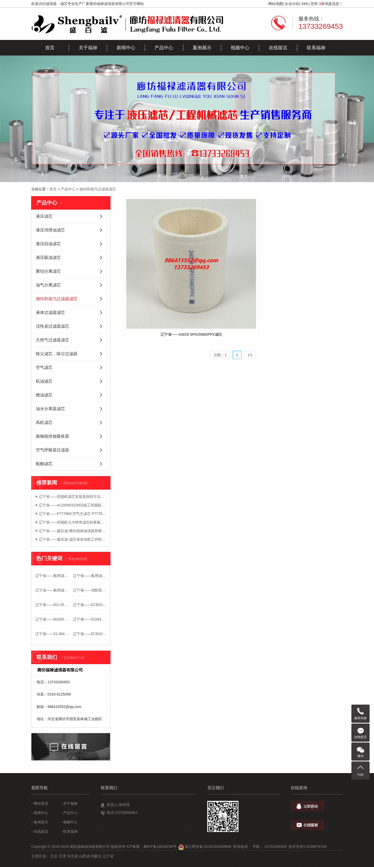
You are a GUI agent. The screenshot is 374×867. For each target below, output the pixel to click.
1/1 (250, 288)
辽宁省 (108, 856)
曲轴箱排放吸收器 (52, 436)
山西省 (84, 856)
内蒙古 (96, 856)
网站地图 (275, 4)
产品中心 (164, 47)
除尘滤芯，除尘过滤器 (56, 354)
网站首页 (41, 803)
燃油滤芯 (44, 395)
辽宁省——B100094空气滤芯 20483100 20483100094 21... (52, 619)
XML (305, 4)
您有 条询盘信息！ (327, 4)
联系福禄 (316, 47)
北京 (54, 856)
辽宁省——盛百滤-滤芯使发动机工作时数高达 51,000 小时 (72, 539)
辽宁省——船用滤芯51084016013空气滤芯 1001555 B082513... (52, 576)
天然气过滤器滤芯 (52, 340)
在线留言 (278, 47)
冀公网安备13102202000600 (208, 846)
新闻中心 (126, 47)
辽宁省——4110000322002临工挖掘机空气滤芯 (72, 505)
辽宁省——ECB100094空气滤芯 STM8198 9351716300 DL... (90, 605)
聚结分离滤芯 (48, 271)
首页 (50, 47)
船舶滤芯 (44, 464)
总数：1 (220, 288)
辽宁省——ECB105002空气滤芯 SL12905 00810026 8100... (90, 634)
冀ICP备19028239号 (160, 846)
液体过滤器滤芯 (50, 312)
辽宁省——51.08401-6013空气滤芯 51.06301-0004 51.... (52, 634)
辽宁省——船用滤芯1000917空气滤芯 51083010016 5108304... (90, 576)
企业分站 (292, 4)
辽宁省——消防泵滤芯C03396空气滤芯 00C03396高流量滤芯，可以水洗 (90, 590)
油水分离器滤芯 (50, 409)
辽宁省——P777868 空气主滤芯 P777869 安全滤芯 (72, 514)
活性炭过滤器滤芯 (52, 326)
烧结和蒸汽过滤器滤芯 (97, 189)
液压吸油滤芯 (48, 257)
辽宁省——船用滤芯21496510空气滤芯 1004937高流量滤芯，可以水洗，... (52, 590)
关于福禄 (88, 47)
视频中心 (240, 47)
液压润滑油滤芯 (50, 230)
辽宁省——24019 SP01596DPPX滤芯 (158, 267)
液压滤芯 (44, 216)
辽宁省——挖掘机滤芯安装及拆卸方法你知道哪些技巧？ (72, 496)
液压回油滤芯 (48, 244)
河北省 (72, 856)
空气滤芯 (44, 367)
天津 (62, 856)
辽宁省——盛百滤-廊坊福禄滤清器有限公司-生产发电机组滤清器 (72, 531)
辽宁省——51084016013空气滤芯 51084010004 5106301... (90, 619)
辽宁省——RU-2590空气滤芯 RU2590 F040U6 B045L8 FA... (52, 605)
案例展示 (202, 47)
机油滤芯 (44, 381)
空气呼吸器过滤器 (52, 450)
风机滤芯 (44, 422)
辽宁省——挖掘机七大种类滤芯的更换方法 (72, 522)
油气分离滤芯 (48, 285)
